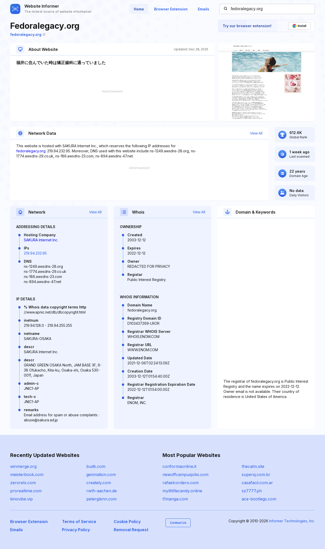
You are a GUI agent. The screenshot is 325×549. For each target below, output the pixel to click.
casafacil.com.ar (257, 482)
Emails (203, 9)
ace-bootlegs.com (259, 498)
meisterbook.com (26, 474)
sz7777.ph (252, 490)
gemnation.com (101, 474)
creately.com (98, 482)
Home (139, 9)
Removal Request (131, 529)
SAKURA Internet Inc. (41, 240)
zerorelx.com (23, 482)
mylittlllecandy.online (182, 490)
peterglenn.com (101, 498)
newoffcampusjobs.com (185, 474)
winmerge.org (23, 466)
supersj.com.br (256, 474)
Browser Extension (171, 9)
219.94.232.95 (35, 253)
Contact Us (178, 523)
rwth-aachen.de (101, 490)
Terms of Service (79, 521)
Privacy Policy (76, 529)
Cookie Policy (127, 521)
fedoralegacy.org (27, 34)
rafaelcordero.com (180, 482)
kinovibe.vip (21, 498)
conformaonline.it (179, 466)
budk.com (95, 466)
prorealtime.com (26, 490)
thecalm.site (253, 466)
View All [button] (256, 133)
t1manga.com (175, 498)
